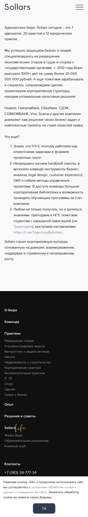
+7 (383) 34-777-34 (20, 472)
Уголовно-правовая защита (24, 346)
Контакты (12, 464)
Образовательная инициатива (26, 441)
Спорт (8, 384)
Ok (44, 508)
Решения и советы (20, 416)
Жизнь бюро (13, 435)
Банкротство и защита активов (26, 352)
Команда (11, 322)
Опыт (8, 404)
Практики (12, 333)
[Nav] (80, 7)
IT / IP (8, 378)
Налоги (9, 357)
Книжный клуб (15, 446)
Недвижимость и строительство (27, 362)
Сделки (9, 389)
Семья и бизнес (16, 395)
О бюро (10, 310)
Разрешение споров (19, 341)
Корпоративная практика (22, 368)
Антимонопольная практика (24, 373)
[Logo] (17, 7)
